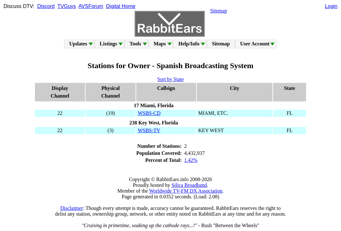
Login (331, 6)
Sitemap (218, 10)
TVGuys (66, 6)
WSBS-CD (149, 113)
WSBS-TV (149, 130)
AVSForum (91, 6)
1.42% (190, 160)
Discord (45, 6)
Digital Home (121, 6)
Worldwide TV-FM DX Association (185, 191)
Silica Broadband (189, 185)
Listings (108, 43)
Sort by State (170, 79)
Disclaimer (71, 208)
